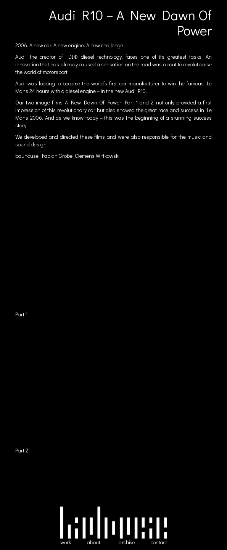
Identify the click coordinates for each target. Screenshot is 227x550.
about (93, 542)
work (65, 542)
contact (159, 542)
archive (127, 542)
